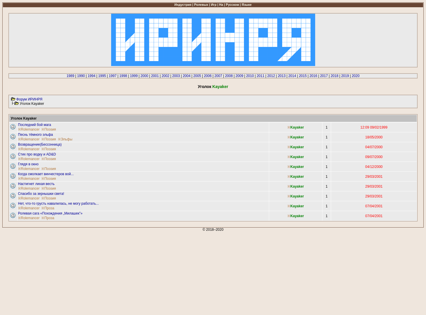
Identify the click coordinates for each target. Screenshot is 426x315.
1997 (113, 76)
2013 (282, 76)
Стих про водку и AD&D (37, 154)
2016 (313, 76)
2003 (176, 76)
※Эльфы (65, 139)
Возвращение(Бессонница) (40, 144)
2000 (144, 76)
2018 (334, 76)
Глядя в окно (28, 164)
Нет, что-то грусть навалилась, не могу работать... (58, 204)
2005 (197, 76)
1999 (134, 76)
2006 (208, 76)
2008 (229, 76)
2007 (218, 76)
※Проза (47, 208)
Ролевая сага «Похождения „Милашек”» (50, 213)
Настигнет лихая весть (36, 184)
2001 (155, 76)
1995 (102, 76)
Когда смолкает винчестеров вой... (46, 174)
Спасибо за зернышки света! (41, 194)
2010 (250, 76)
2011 (261, 76)
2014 (292, 76)
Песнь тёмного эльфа (35, 135)
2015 (303, 76)
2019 (345, 76)
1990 (81, 76)
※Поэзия (48, 129)
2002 (165, 76)
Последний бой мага (34, 125)
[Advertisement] (176, 272)
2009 (239, 76)
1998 (123, 76)
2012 (271, 76)
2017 (324, 76)
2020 (355, 76)
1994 (92, 76)
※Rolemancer (29, 129)
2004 (186, 76)
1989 (70, 76)
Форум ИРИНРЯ (29, 99)
